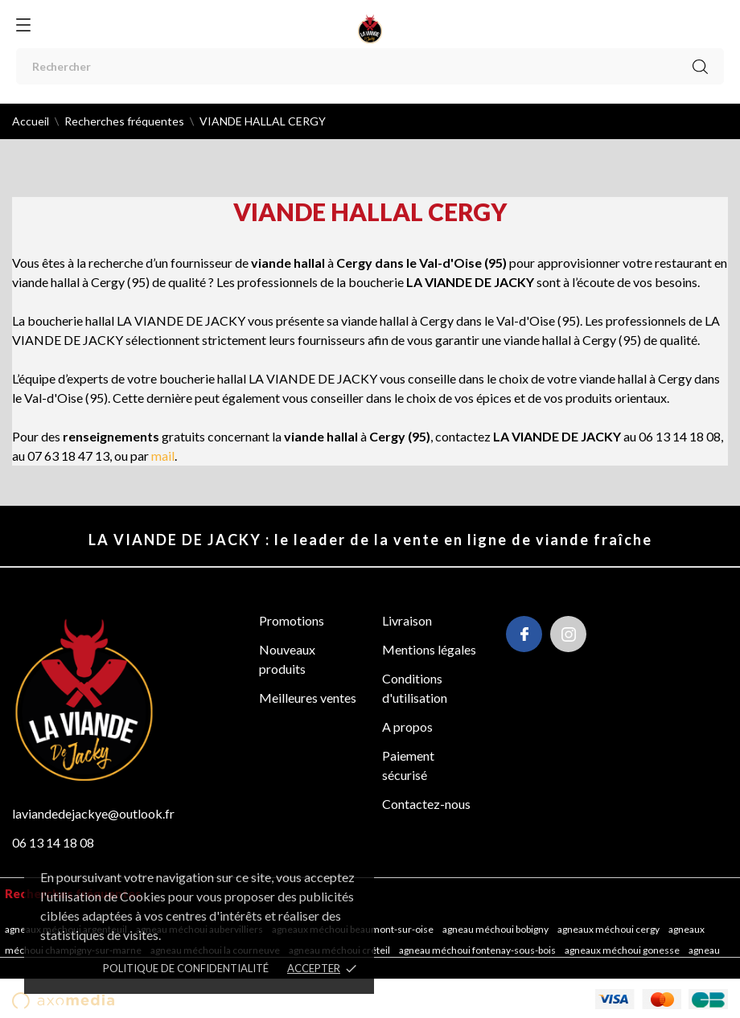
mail (163, 455)
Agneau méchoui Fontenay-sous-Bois (478, 950)
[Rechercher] (370, 66)
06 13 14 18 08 (53, 842)
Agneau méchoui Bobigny (496, 929)
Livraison (407, 620)
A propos (407, 726)
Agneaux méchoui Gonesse (623, 950)
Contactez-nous (426, 803)
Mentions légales (429, 649)
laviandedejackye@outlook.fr (93, 813)
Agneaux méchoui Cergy (609, 929)
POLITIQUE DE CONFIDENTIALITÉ (186, 968)
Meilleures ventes (307, 697)
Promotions (291, 620)
